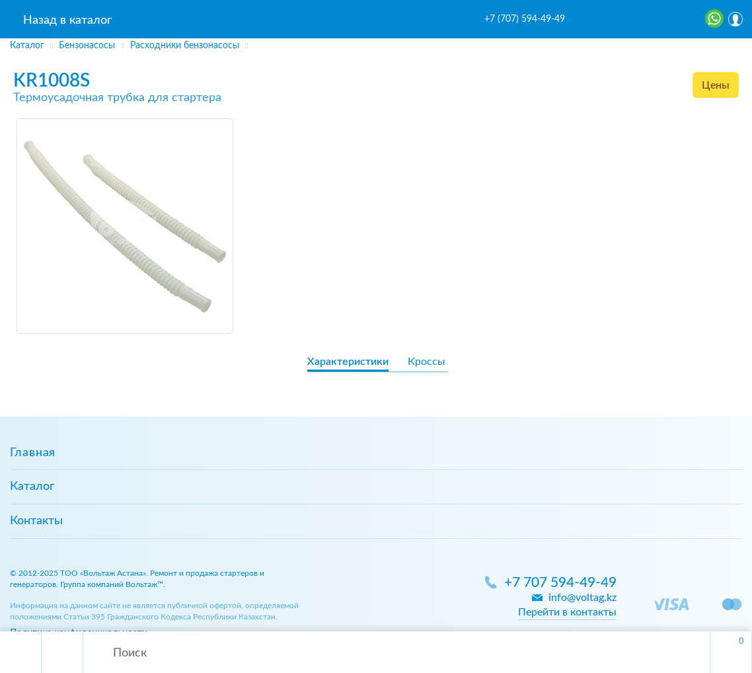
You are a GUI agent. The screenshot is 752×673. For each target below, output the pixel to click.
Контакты (36, 521)
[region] (376, 45)
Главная (33, 453)
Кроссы (426, 361)
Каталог (32, 487)
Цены (716, 85)
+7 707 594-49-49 (560, 583)
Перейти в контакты (567, 612)
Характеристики (348, 361)
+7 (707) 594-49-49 (524, 19)
